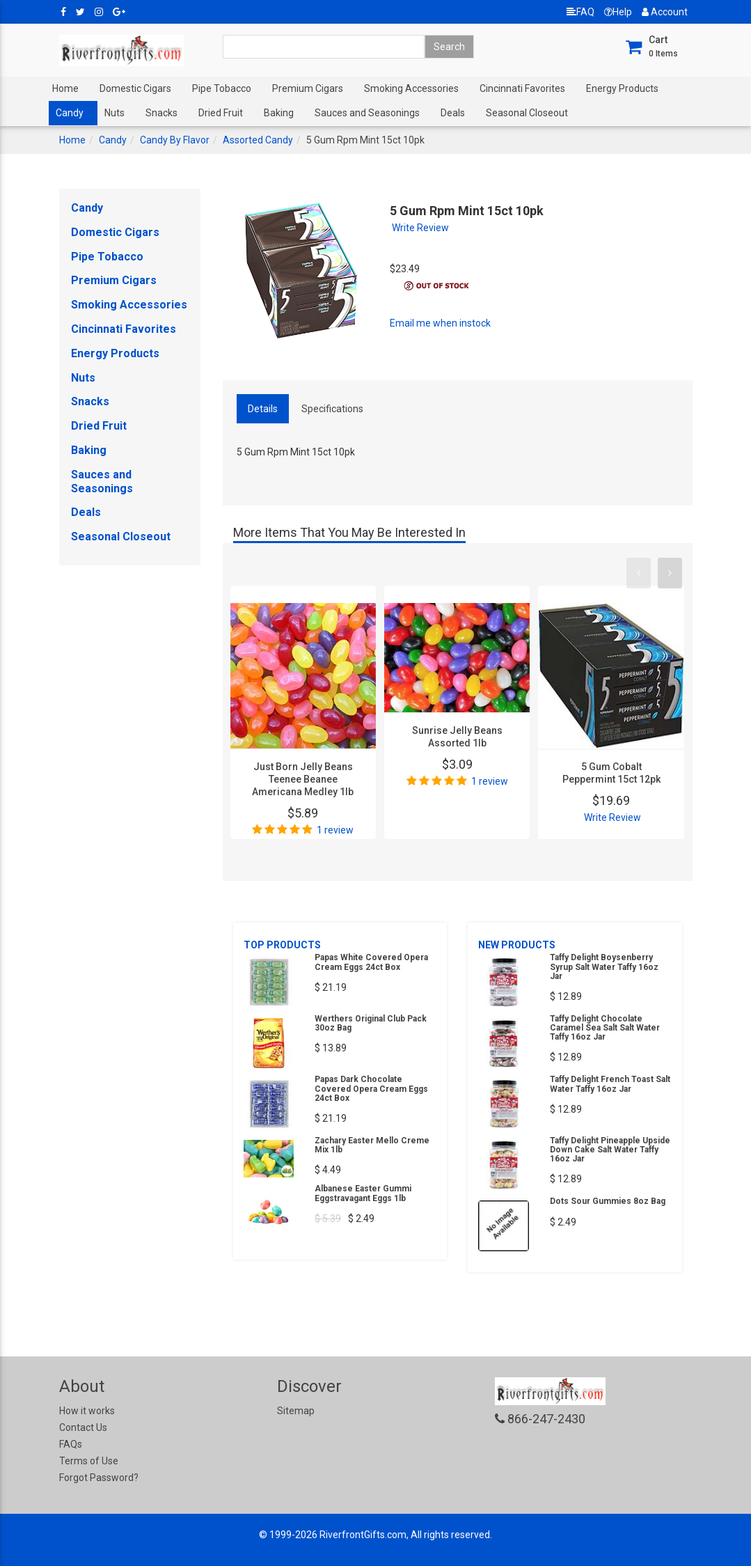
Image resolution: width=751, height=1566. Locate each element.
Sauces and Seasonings (367, 112)
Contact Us (83, 1427)
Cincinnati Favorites (522, 88)
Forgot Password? (99, 1477)
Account (665, 11)
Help (618, 11)
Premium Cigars (307, 88)
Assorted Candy (258, 140)
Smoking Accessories (411, 88)
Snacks (161, 112)
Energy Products (622, 88)
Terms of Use (88, 1460)
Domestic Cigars (135, 88)
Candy (70, 112)
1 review (335, 830)
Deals (453, 112)
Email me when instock (440, 323)
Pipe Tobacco (221, 88)
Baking (279, 112)
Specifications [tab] (332, 408)
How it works (87, 1410)
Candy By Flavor (175, 140)
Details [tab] (263, 408)
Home (65, 88)
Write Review (420, 227)
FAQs (70, 1444)
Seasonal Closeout (527, 112)
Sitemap (296, 1410)
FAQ (580, 11)
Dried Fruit (220, 112)
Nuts (114, 112)
